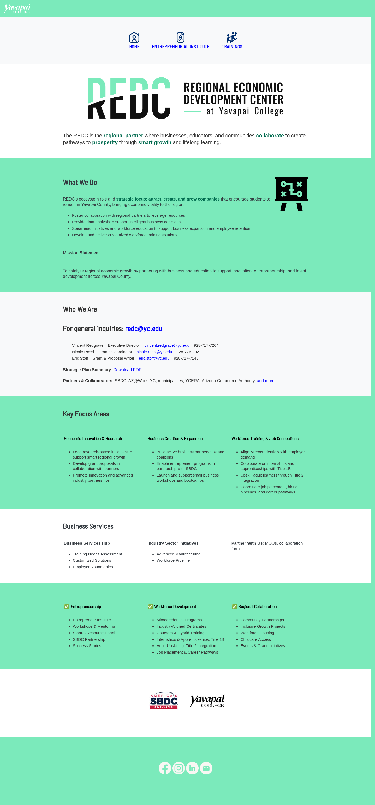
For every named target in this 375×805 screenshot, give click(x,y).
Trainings (232, 40)
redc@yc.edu (143, 328)
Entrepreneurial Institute (180, 40)
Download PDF (127, 370)
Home (134, 40)
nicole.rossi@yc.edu (154, 352)
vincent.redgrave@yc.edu (166, 345)
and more (266, 381)
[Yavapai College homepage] (17, 8)
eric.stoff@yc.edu (154, 358)
